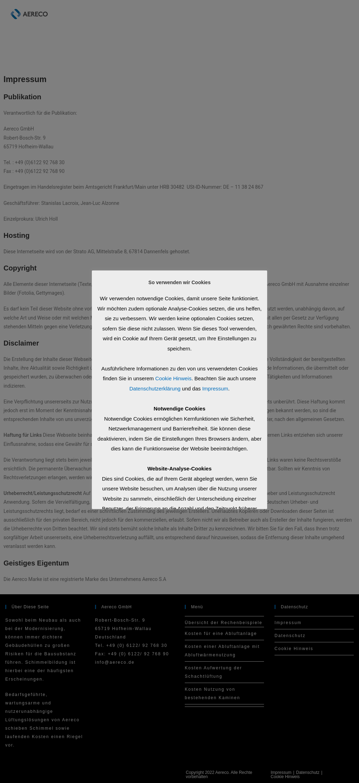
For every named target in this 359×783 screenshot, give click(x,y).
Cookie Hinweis (173, 378)
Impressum (215, 389)
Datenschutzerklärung (155, 389)
